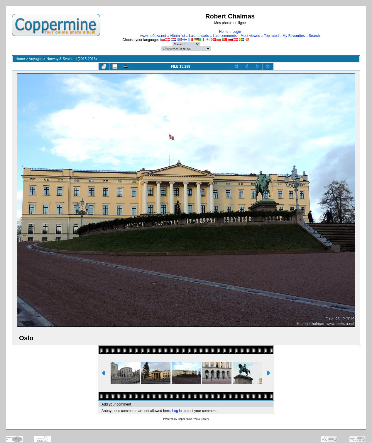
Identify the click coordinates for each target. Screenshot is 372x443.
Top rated (271, 36)
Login (236, 32)
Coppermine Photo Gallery (193, 419)
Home (224, 32)
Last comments (224, 36)
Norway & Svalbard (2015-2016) (71, 59)
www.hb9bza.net (153, 36)
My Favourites (294, 36)
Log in (177, 411)
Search (314, 36)
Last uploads (199, 36)
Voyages (36, 59)
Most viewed (250, 36)
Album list (177, 36)
